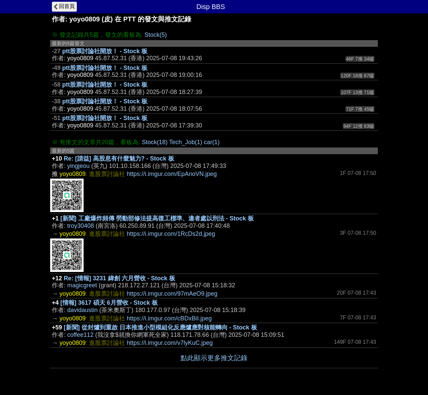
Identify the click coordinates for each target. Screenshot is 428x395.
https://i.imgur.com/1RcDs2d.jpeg (171, 233)
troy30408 (80, 225)
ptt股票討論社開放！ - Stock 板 (104, 51)
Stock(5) (155, 34)
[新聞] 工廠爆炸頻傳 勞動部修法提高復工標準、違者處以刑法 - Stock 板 (157, 218)
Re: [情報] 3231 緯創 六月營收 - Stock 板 (119, 278)
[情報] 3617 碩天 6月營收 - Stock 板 (109, 302)
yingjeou (78, 166)
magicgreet (82, 285)
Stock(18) (155, 142)
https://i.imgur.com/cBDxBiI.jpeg (169, 318)
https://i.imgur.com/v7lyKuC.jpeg (170, 342)
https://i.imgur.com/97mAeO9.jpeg (172, 293)
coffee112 (80, 334)
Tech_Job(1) (185, 142)
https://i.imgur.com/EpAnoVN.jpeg (172, 174)
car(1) (212, 142)
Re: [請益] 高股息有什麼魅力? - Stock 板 (119, 158)
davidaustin (82, 310)
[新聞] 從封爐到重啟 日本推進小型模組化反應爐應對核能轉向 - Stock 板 (160, 327)
